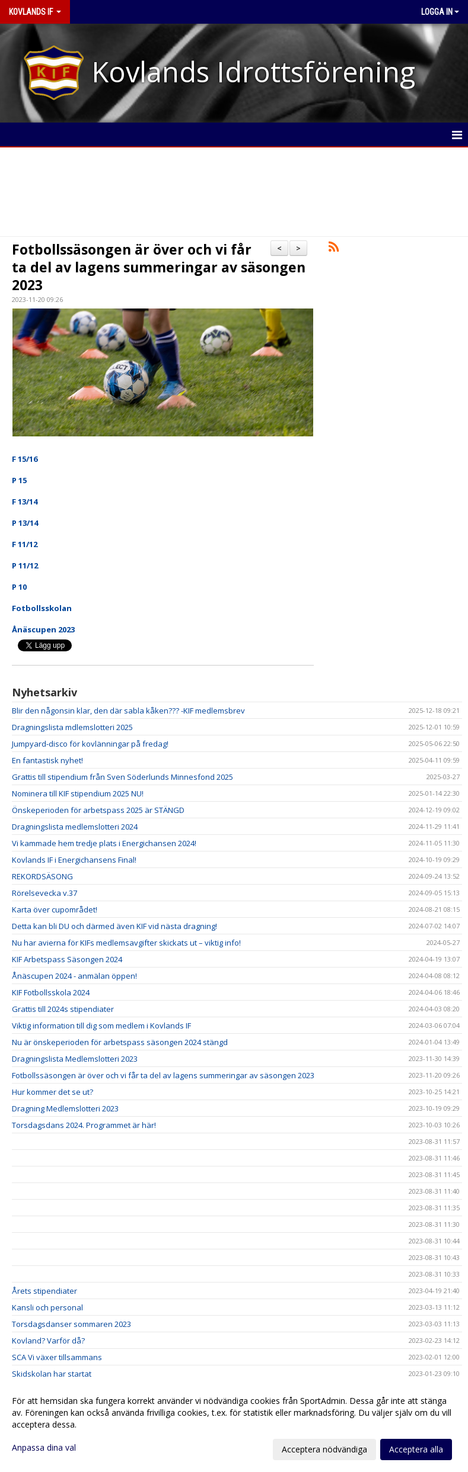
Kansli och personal (47, 1307)
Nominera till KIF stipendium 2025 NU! (78, 793)
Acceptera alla (416, 1449)
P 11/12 (25, 565)
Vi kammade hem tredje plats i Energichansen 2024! (104, 843)
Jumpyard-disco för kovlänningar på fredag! (90, 743)
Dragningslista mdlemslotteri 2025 (72, 727)
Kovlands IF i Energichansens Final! (74, 859)
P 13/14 (25, 523)
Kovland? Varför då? (48, 1340)
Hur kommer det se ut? (52, 1092)
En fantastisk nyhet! (47, 760)
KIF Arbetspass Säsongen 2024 (67, 959)
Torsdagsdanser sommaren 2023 (71, 1324)
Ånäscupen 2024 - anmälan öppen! (74, 975)
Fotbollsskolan (42, 608)
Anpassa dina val (44, 1447)
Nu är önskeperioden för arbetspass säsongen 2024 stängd (120, 1042)
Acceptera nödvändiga (324, 1449)
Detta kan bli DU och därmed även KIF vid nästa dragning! (114, 926)
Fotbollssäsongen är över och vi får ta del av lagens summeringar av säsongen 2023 (158, 267)
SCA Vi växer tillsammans (57, 1357)
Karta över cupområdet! (54, 909)
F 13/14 (24, 501)
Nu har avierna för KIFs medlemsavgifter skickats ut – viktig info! (126, 942)
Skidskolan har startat (51, 1373)
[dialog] (234, 1424)
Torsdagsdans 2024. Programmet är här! (84, 1125)
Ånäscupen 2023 (43, 629)
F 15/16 (24, 459)
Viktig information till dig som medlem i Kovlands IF (101, 1025)
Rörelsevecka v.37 (44, 893)
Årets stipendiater (44, 1290)
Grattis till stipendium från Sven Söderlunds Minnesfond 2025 (122, 777)
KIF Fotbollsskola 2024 (51, 992)
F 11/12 (24, 544)
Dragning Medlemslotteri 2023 (65, 1108)
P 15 (19, 480)
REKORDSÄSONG (42, 876)
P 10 (19, 586)
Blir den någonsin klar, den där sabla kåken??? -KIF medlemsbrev (128, 710)
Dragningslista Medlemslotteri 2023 (75, 1058)
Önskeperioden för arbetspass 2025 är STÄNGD (98, 810)
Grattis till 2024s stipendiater (63, 1009)
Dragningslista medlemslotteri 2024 (75, 826)
